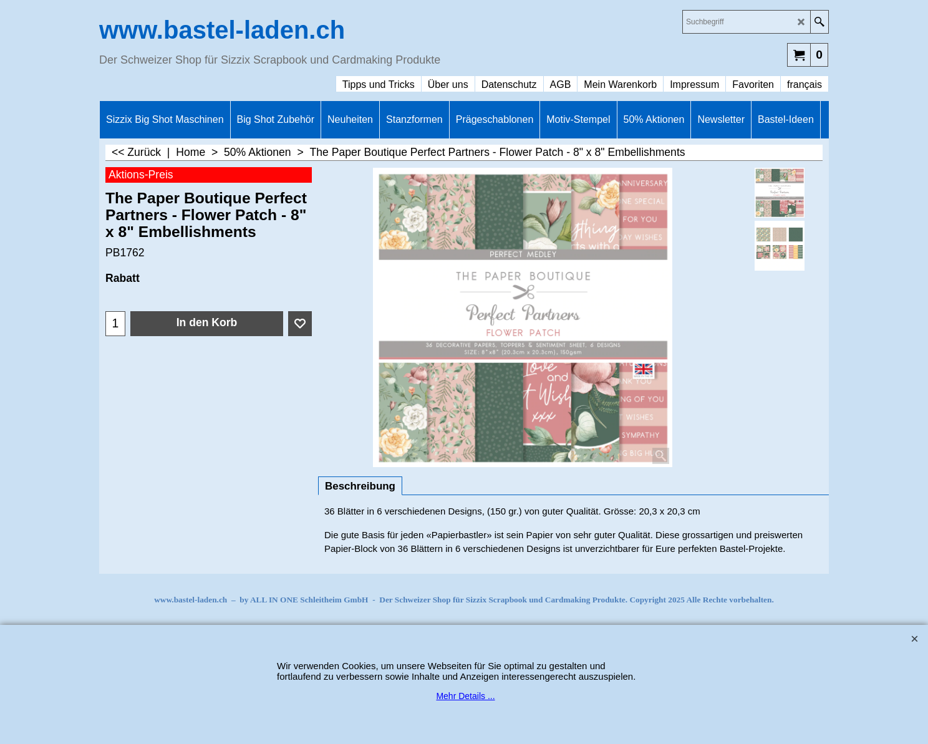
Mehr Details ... (465, 696)
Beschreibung (360, 486)
